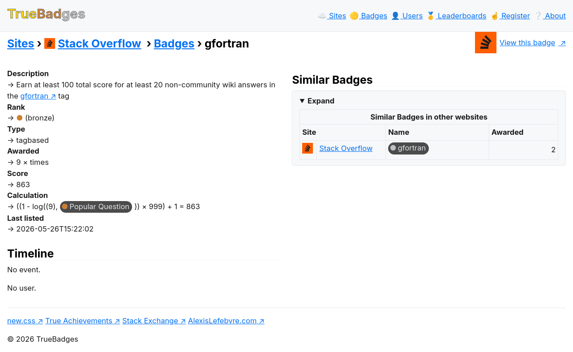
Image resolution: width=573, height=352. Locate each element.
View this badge (515, 42)
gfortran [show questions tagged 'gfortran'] (34, 95)
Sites (20, 43)
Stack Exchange (150, 320)
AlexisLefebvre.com (222, 320)
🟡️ (368, 15)
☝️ (510, 15)
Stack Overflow (92, 43)
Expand (321, 100)
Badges (174, 43)
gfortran (412, 147)
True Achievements (78, 320)
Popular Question (99, 206)
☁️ (331, 15)
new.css (21, 320)
